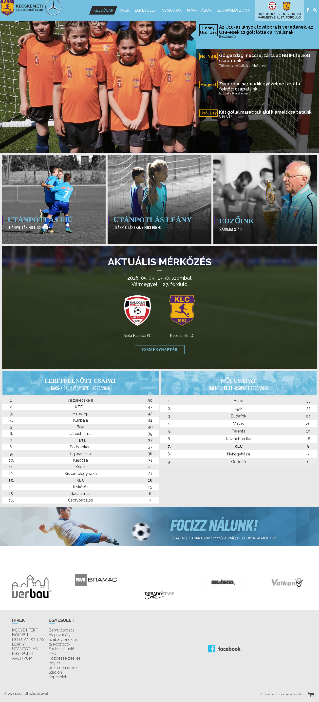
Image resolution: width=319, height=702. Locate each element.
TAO (52, 653)
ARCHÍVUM (22, 658)
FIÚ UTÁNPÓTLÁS (28, 639)
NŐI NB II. (20, 634)
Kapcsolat (57, 677)
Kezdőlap (103, 10)
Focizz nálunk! (61, 649)
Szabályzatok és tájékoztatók (63, 642)
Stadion (55, 672)
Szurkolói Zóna (233, 10)
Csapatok (172, 10)
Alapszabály (60, 634)
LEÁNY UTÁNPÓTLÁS (25, 646)
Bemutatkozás (62, 630)
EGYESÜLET (23, 653)
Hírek (124, 10)
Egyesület (146, 10)
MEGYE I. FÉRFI (25, 630)
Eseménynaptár (160, 349)
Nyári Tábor (199, 10)
